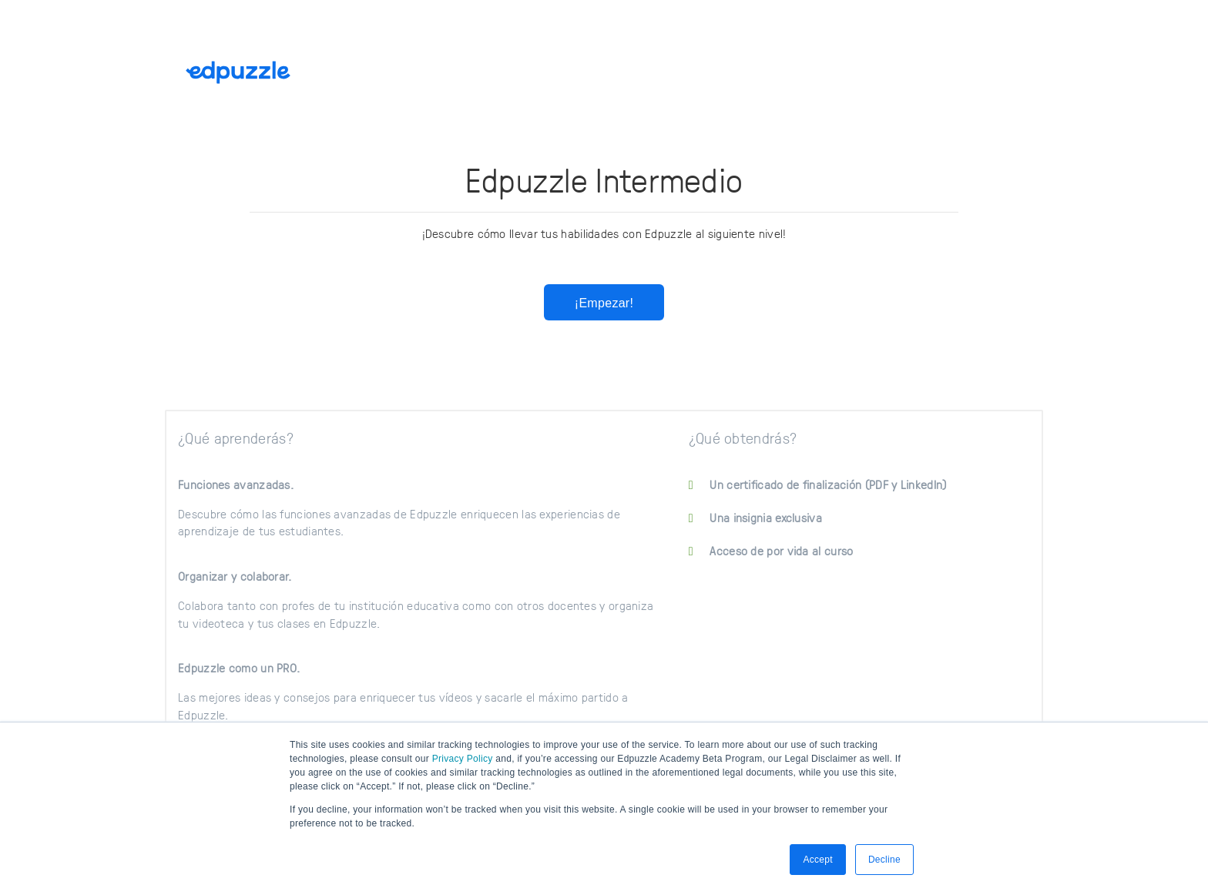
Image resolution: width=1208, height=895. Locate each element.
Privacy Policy (462, 758)
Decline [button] (884, 859)
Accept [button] (818, 859)
